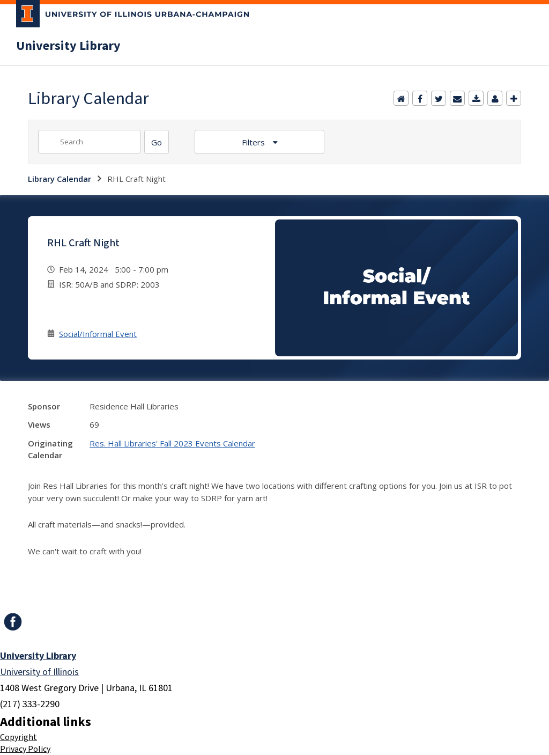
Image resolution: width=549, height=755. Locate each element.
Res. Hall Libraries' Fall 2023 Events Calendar (172, 443)
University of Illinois (39, 672)
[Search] (156, 142)
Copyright (18, 737)
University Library (68, 46)
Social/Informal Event (98, 333)
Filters (254, 142)
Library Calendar (59, 178)
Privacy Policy (25, 749)
